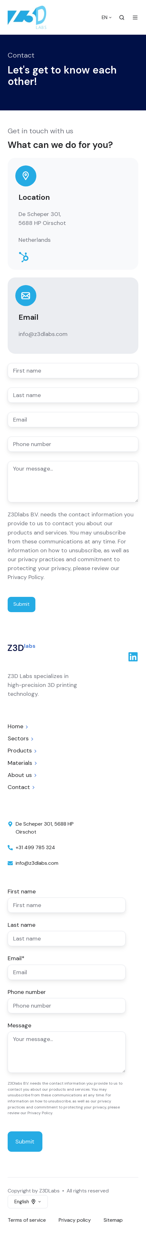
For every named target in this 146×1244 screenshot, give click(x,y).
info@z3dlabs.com (43, 334)
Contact (19, 787)
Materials (20, 763)
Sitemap (113, 1220)
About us (20, 775)
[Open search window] (122, 17)
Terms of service (27, 1220)
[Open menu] (135, 17)
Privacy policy (75, 1220)
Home (15, 726)
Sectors (18, 738)
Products (20, 750)
